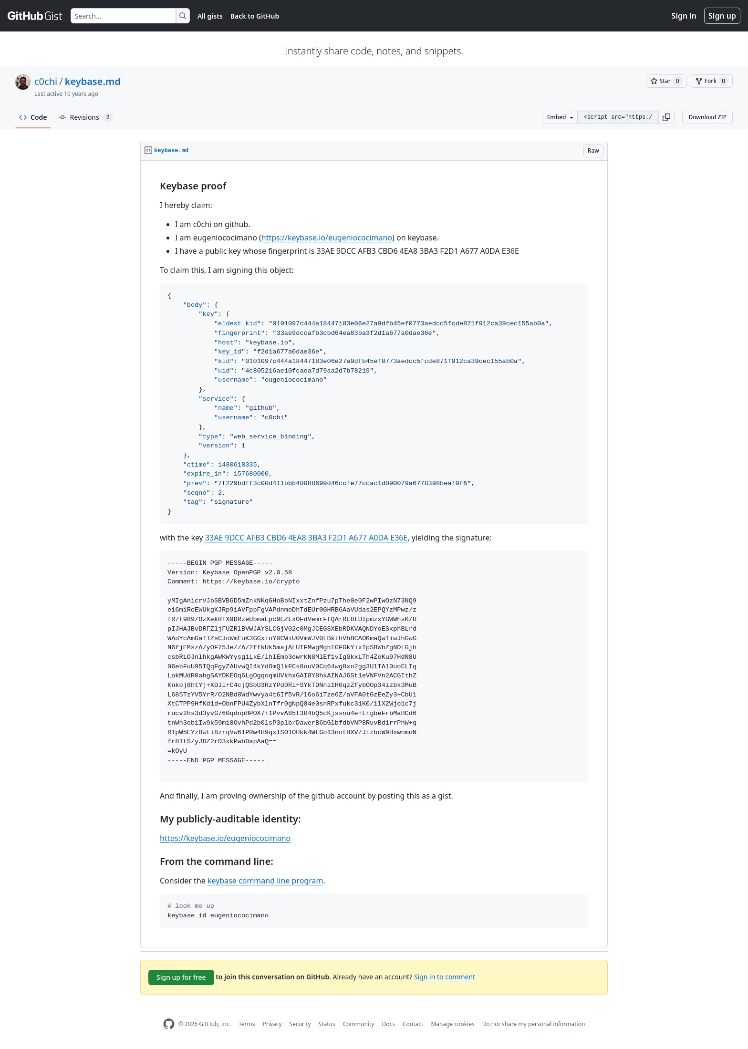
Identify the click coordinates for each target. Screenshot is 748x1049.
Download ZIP (707, 117)
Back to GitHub (254, 16)
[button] (666, 117)
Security (300, 1024)
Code (33, 117)
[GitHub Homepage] (169, 1024)
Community (358, 1024)
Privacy (272, 1024)
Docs (388, 1024)
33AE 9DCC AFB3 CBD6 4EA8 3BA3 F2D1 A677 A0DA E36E (306, 537)
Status (327, 1024)
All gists (210, 16)
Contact (413, 1024)
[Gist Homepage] (35, 15)
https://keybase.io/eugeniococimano (326, 237)
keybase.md (93, 81)
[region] (374, 554)
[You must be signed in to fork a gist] (712, 81)
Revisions (86, 117)
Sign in (684, 15)
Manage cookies (452, 1024)
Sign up (722, 15)
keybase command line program (265, 880)
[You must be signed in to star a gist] (666, 81)
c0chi (45, 81)
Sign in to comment (444, 976)
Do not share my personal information (533, 1024)
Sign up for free (181, 977)
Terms (247, 1024)
